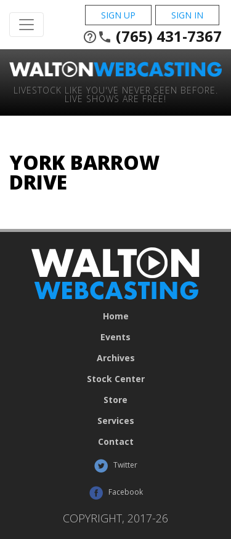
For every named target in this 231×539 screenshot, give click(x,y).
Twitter (115, 465)
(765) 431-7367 (152, 36)
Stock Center (116, 379)
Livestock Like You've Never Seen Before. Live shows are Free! (116, 93)
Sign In (187, 15)
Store (115, 400)
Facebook (116, 492)
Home (116, 316)
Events (115, 337)
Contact (116, 441)
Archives (116, 358)
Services (115, 421)
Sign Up (118, 15)
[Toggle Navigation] (26, 24)
